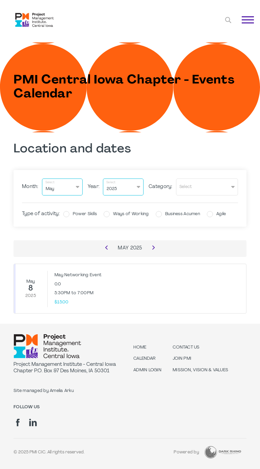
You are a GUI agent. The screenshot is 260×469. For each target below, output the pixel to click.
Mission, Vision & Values (200, 370)
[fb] (18, 422)
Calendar (144, 358)
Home (139, 347)
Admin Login (147, 370)
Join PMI (182, 358)
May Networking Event (78, 275)
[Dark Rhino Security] (223, 452)
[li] (33, 422)
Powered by (186, 452)
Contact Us (186, 347)
